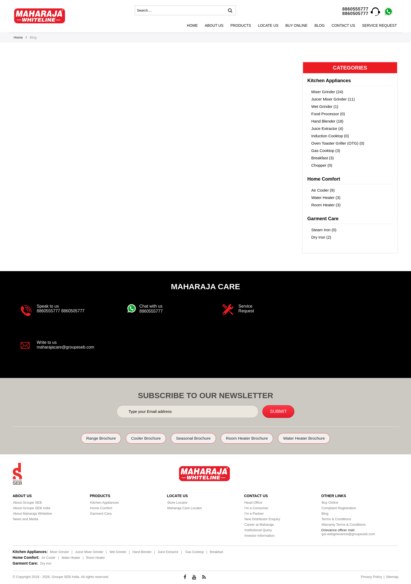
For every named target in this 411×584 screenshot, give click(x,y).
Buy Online (296, 25)
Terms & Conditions (336, 519)
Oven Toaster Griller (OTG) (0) (337, 143)
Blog (320, 25)
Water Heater (71, 557)
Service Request (379, 25)
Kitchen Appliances (104, 502)
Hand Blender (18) (327, 121)
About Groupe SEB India (31, 508)
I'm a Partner (253, 513)
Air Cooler (48, 557)
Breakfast (216, 552)
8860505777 (355, 13)
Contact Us (343, 25)
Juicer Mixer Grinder (89, 552)
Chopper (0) (321, 165)
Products (240, 25)
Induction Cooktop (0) (330, 136)
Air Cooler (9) (323, 190)
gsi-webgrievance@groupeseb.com (348, 534)
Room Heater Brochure (248, 438)
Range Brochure (97, 438)
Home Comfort (101, 508)
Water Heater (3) (325, 197)
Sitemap (392, 576)
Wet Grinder (117, 552)
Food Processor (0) (328, 114)
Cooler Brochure (143, 438)
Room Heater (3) (326, 205)
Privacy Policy (371, 576)
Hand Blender (142, 552)
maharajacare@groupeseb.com (66, 347)
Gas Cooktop (194, 552)
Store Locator (177, 502)
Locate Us (268, 25)
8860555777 (355, 9)
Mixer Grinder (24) (327, 92)
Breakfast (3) (322, 158)
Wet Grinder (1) (324, 106)
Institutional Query (258, 530)
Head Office (253, 502)
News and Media (25, 519)
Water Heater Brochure (307, 438)
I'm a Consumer (256, 508)
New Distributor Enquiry (262, 519)
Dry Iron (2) (321, 237)
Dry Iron (46, 563)
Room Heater (95, 557)
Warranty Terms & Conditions (343, 524)
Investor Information (259, 535)
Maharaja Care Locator (184, 508)
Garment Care (100, 513)
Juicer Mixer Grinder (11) (333, 99)
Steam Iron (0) (324, 230)
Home (192, 25)
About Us (214, 25)
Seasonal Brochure (193, 438)
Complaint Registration (338, 508)
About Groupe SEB (27, 502)
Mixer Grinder (59, 552)
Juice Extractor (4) (327, 128)
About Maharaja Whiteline (32, 513)
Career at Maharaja (258, 524)
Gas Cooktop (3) (325, 150)
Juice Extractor (168, 552)
